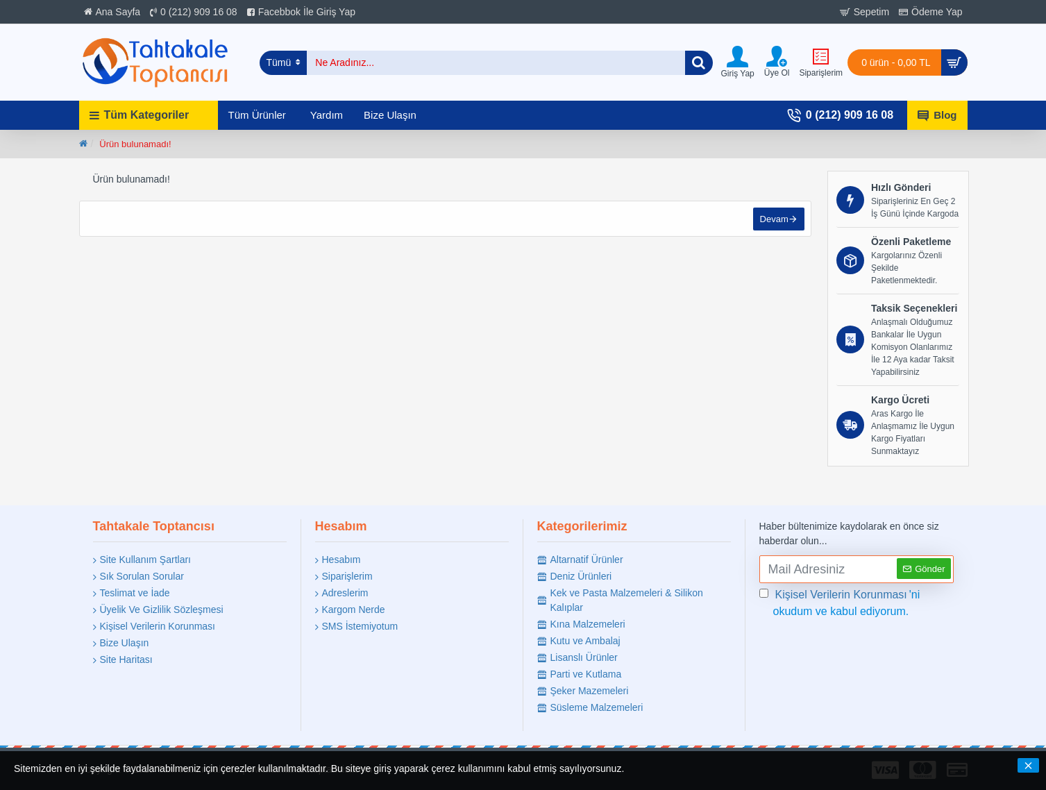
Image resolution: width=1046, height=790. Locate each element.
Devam (773, 220)
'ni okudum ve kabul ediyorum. (839, 602)
